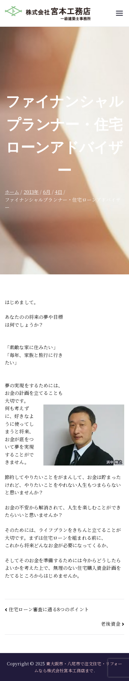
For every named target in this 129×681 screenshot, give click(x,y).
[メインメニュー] (119, 13)
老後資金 (110, 623)
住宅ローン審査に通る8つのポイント (49, 609)
